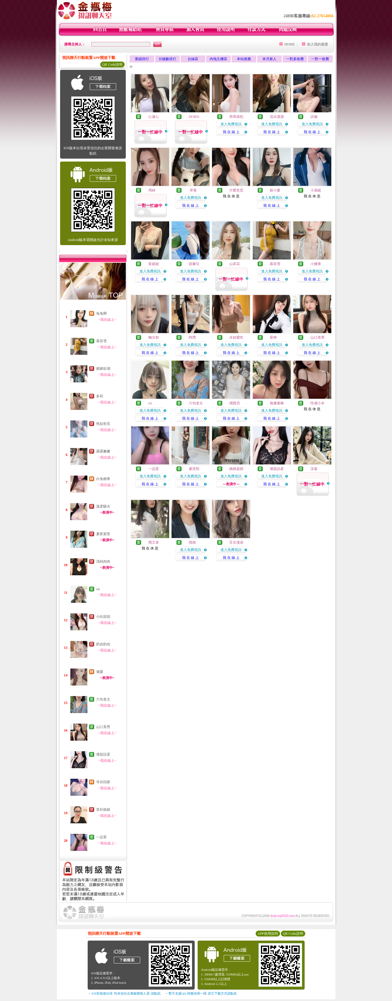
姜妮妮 (153, 264)
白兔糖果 (103, 479)
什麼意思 (236, 190)
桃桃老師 (236, 469)
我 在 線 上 (231, 132)
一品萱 (101, 837)
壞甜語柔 (103, 754)
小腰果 (315, 264)
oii (98, 589)
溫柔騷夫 (103, 506)
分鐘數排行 (167, 59)
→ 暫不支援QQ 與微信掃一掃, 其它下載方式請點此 (201, 993)
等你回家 (103, 782)
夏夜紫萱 (103, 534)
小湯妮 (315, 190)
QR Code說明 (112, 64)
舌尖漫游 (236, 542)
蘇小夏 (275, 190)
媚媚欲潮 (103, 369)
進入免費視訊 (231, 124)
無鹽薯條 (277, 403)
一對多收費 (295, 59)
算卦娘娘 (103, 809)
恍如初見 (103, 424)
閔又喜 (153, 542)
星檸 (273, 337)
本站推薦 (244, 59)
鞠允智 (153, 337)
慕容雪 (101, 341)
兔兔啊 (101, 313)
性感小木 (317, 403)
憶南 (192, 542)
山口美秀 (103, 727)
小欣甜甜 (103, 617)
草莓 (193, 190)
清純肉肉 (103, 561)
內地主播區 (218, 59)
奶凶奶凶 (103, 644)
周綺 (151, 190)
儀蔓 (99, 672)
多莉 (99, 396)
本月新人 (269, 59)
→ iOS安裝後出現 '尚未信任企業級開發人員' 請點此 (124, 993)
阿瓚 (192, 337)
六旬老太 (103, 699)
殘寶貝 (234, 403)
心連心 (153, 117)
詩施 (314, 117)
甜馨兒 (194, 264)
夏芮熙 (194, 469)
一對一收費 (320, 59)
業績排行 (142, 59)
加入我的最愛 (317, 44)
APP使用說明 (267, 934)
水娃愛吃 (236, 337)
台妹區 (193, 59)
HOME (289, 44)
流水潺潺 (277, 117)
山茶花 (234, 264)
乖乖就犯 (236, 117)
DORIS (194, 117)
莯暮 (314, 469)
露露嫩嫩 (103, 451)
